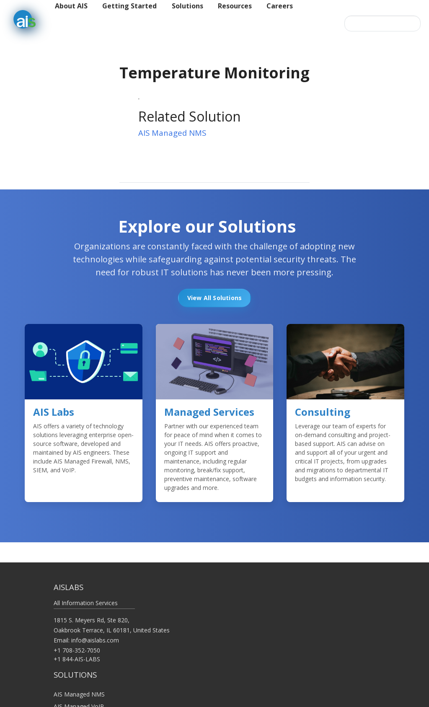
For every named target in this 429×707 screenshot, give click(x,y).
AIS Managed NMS (172, 132)
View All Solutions (214, 298)
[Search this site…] (382, 23)
